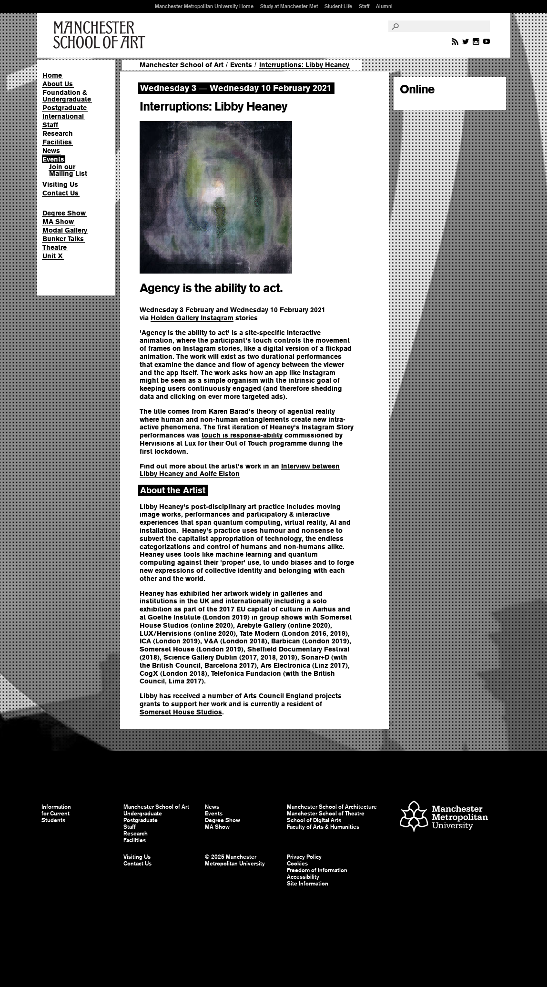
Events (53, 159)
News (51, 150)
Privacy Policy (304, 857)
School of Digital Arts (314, 820)
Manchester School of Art (101, 35)
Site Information (307, 883)
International (63, 116)
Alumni (384, 6)
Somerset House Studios (181, 712)
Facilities (57, 142)
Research (57, 133)
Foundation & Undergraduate (66, 96)
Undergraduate (142, 813)
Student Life (338, 6)
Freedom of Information (317, 870)
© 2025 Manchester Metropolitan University (235, 860)
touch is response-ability (242, 435)
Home (52, 75)
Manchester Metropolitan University (444, 817)
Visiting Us (60, 184)
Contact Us (60, 193)
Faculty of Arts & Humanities (323, 827)
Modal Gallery (64, 230)
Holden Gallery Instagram (192, 318)
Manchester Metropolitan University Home (204, 6)
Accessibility (303, 877)
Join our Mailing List (68, 170)
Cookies (297, 863)
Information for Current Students (56, 814)
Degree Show (64, 213)
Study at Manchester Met (289, 6)
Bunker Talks (63, 239)
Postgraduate (64, 108)
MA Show (58, 221)
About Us (57, 84)
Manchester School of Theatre (326, 813)
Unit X (52, 256)
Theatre (54, 247)
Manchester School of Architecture (332, 807)
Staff (364, 6)
